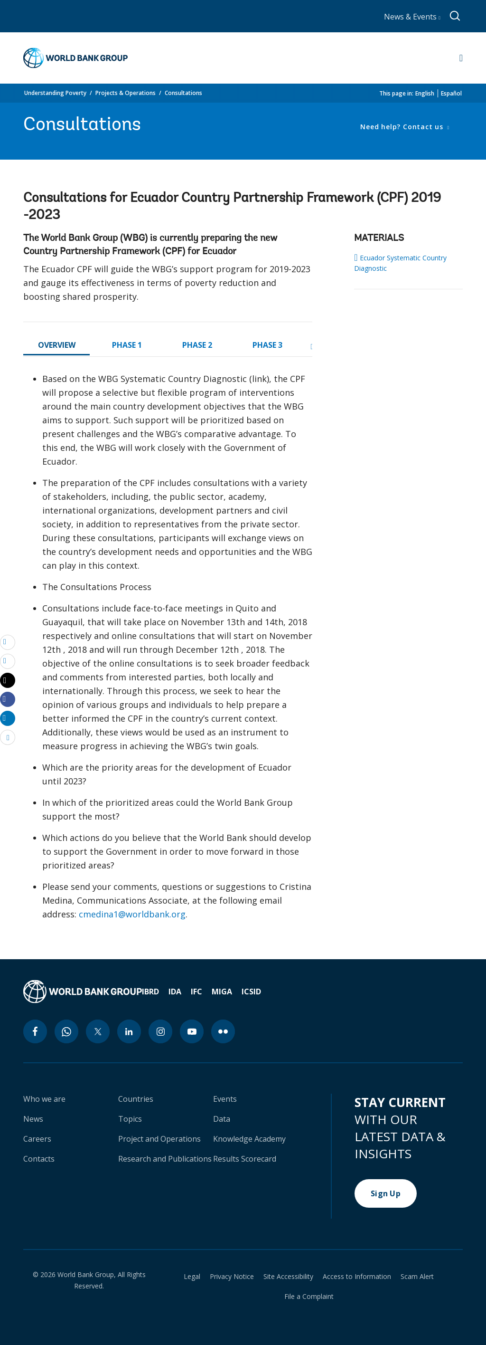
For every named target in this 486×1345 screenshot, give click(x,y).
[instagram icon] (160, 1031)
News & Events (412, 16)
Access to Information (357, 1276)
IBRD (150, 991)
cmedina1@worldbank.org (132, 914)
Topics (130, 1119)
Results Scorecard (244, 1159)
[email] (7, 642)
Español (451, 93)
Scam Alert (417, 1276)
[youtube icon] (192, 1031)
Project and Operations (159, 1139)
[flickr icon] (223, 1031)
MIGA (222, 991)
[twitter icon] (98, 1031)
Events (225, 1099)
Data (221, 1119)
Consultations (183, 93)
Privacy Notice (232, 1276)
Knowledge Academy (249, 1139)
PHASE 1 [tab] (127, 345)
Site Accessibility (288, 1276)
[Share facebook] (7, 699)
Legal (192, 1276)
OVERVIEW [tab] (56, 345)
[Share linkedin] (7, 718)
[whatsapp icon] (66, 1031)
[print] (7, 661)
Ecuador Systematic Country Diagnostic (400, 263)
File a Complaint (309, 1296)
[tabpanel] (167, 650)
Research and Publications (165, 1159)
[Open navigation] (461, 58)
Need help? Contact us (402, 126)
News (33, 1119)
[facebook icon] (35, 1031)
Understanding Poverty (55, 93)
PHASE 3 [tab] (267, 345)
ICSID (251, 991)
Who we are (44, 1099)
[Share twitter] (7, 680)
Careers (37, 1139)
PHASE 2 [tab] (197, 345)
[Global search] (455, 16)
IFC (196, 991)
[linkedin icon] (129, 1031)
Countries (135, 1099)
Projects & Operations (125, 93)
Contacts (39, 1159)
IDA (174, 991)
